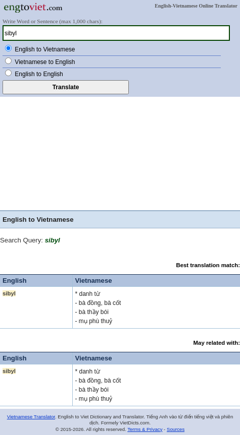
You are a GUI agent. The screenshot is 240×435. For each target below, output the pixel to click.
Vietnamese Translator (31, 416)
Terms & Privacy (144, 429)
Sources (175, 429)
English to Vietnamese (45, 49)
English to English (39, 74)
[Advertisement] (120, 152)
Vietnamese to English (45, 62)
